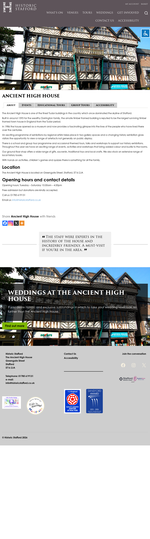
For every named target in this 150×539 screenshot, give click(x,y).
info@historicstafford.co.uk (26, 200)
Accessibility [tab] (105, 105)
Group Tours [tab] (80, 105)
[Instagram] (10, 223)
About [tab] (11, 105)
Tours (87, 13)
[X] (16, 223)
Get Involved (128, 13)
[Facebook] (5, 223)
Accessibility (128, 21)
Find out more (14, 326)
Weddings (104, 13)
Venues (72, 13)
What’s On (54, 13)
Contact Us (104, 21)
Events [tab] (26, 105)
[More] (21, 223)
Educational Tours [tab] (51, 105)
